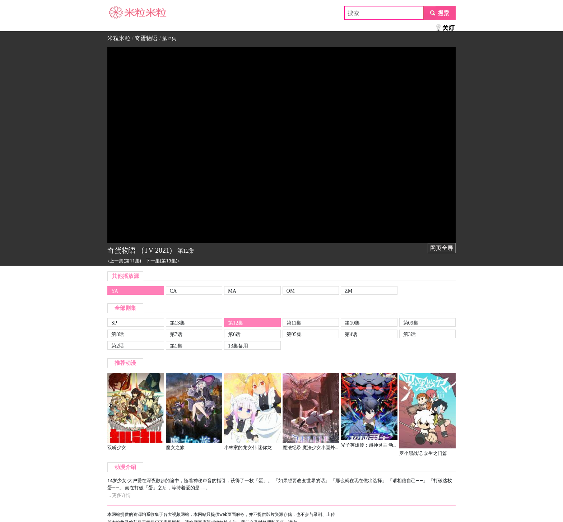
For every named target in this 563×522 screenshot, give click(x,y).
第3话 (409, 334)
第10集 (352, 323)
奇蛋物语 (146, 38)
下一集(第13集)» (163, 261)
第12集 (235, 323)
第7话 (176, 334)
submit (439, 12)
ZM (349, 291)
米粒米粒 (118, 12)
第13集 (177, 323)
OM (291, 291)
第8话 (117, 334)
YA (114, 291)
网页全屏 (441, 247)
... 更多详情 (119, 495)
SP (114, 323)
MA (232, 291)
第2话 (117, 346)
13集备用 (238, 346)
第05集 (294, 334)
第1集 (176, 346)
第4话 (351, 334)
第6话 (234, 334)
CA (173, 291)
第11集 (294, 323)
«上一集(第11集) (124, 261)
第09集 (410, 323)
